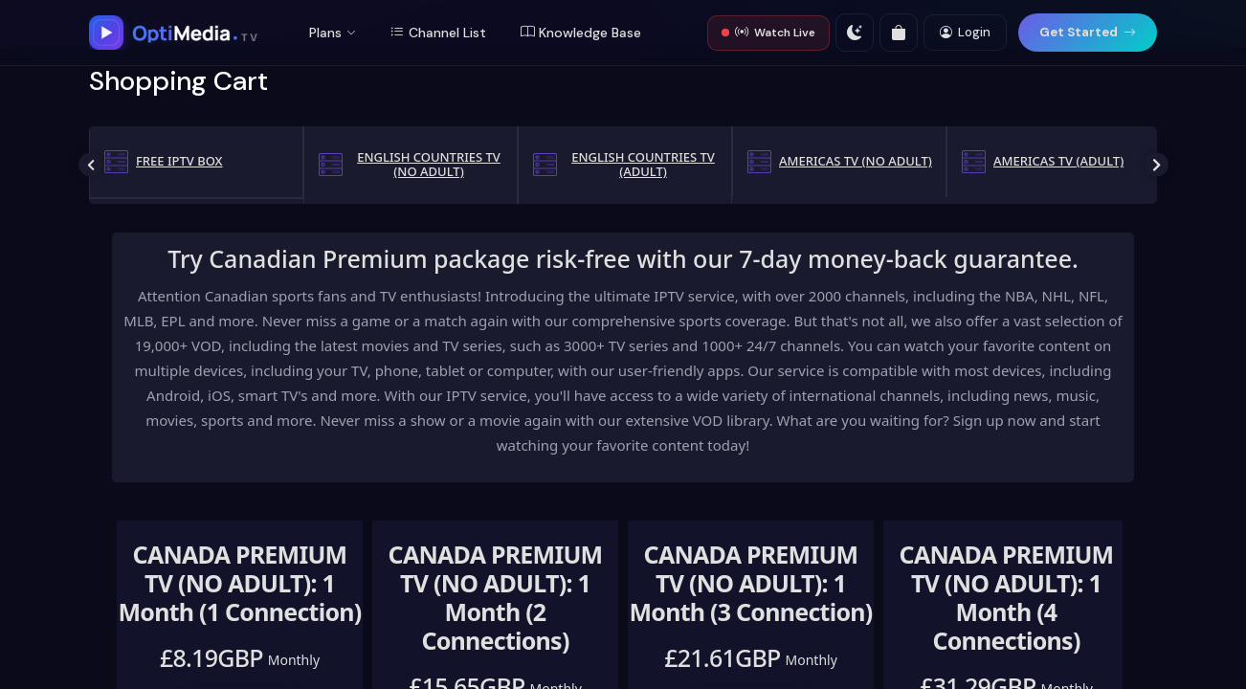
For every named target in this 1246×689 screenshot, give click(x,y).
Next (1156, 165)
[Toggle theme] (854, 32)
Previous (90, 165)
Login (965, 32)
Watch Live (768, 33)
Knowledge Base (581, 33)
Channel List (438, 33)
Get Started (1087, 32)
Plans (332, 32)
